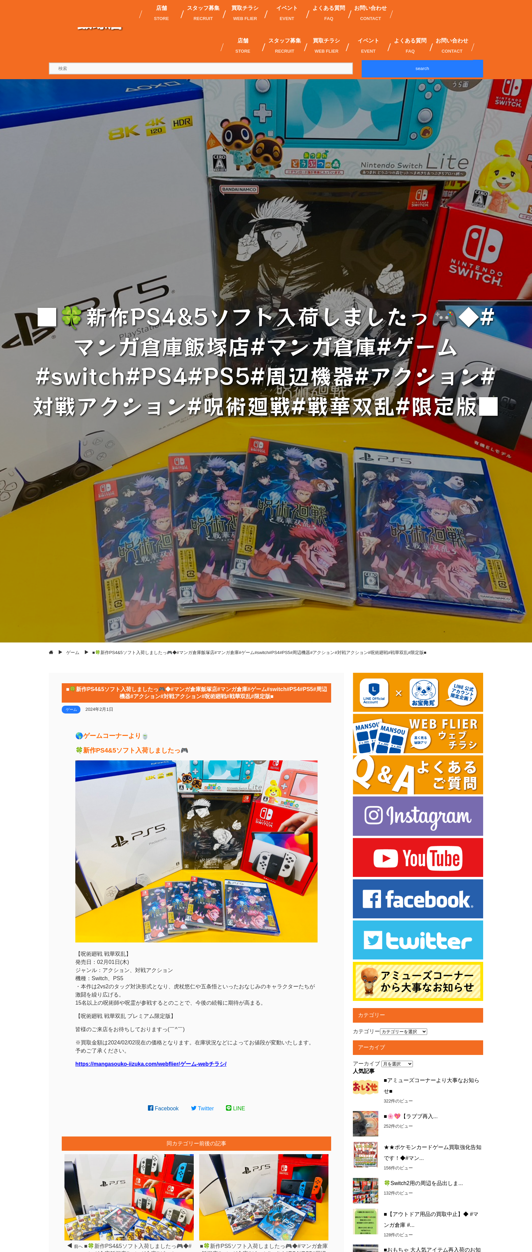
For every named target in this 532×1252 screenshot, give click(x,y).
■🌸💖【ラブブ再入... (411, 1116)
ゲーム (71, 709)
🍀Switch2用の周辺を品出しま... (423, 1183)
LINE (235, 1108)
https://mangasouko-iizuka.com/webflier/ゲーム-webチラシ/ (150, 1064)
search (422, 68)
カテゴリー (366, 1031)
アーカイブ (366, 1063)
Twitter (202, 1108)
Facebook (163, 1108)
